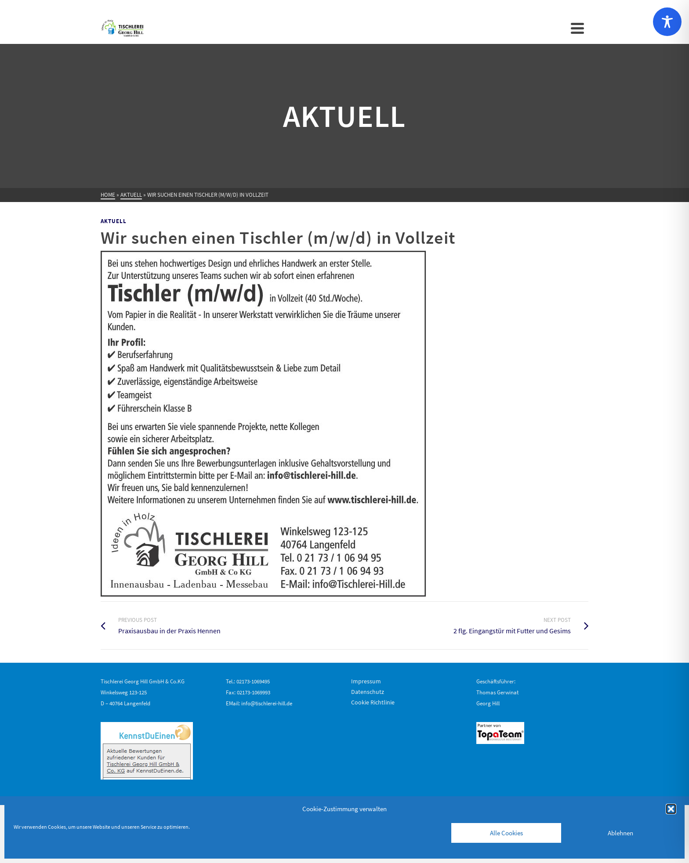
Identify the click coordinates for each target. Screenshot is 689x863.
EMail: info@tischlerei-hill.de (259, 703)
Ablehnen (620, 833)
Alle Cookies (506, 833)
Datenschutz (367, 692)
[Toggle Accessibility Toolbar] (667, 22)
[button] (671, 809)
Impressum (366, 681)
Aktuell (114, 221)
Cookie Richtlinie (373, 702)
